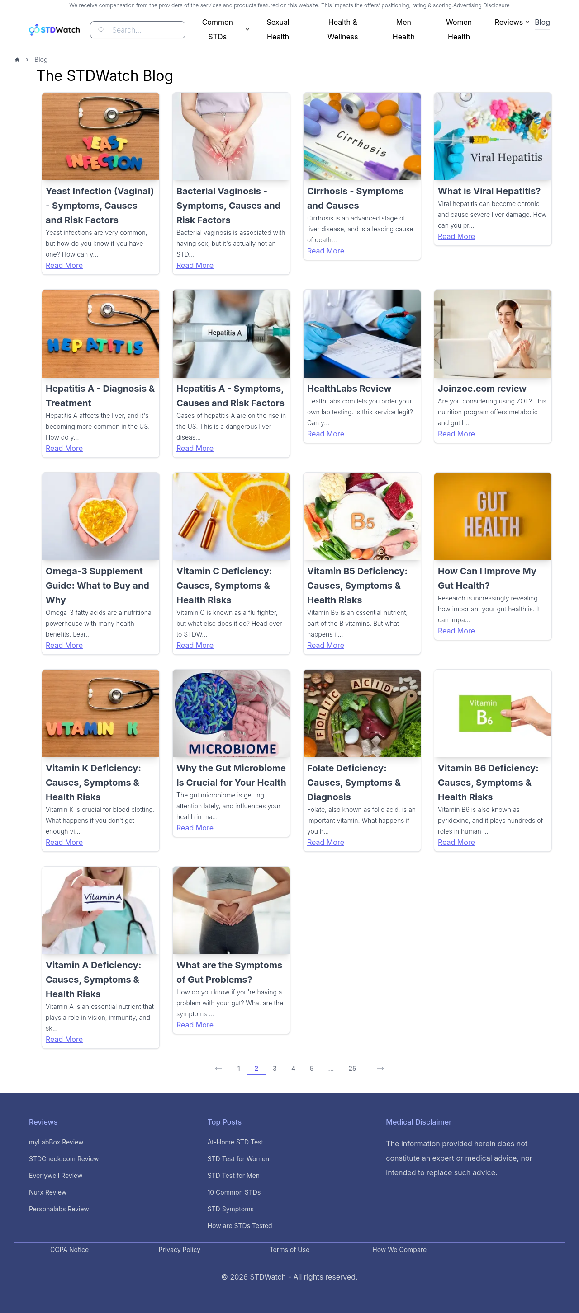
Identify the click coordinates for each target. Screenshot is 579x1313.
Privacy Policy (180, 1249)
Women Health (459, 29)
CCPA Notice (69, 1249)
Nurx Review (47, 1192)
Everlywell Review (55, 1175)
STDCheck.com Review (64, 1159)
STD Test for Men (234, 1175)
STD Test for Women (239, 1159)
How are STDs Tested (240, 1225)
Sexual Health (277, 29)
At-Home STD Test (235, 1142)
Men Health (404, 29)
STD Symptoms (231, 1209)
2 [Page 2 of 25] (256, 1068)
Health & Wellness (342, 29)
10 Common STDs (234, 1192)
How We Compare (399, 1249)
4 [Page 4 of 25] (293, 1068)
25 (352, 1068)
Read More (64, 265)
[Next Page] (377, 1065)
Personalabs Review (59, 1209)
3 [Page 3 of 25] (275, 1068)
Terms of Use (290, 1249)
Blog (542, 22)
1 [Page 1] (238, 1068)
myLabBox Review (56, 1142)
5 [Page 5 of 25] (311, 1068)
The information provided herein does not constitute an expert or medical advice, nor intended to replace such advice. (459, 1158)
